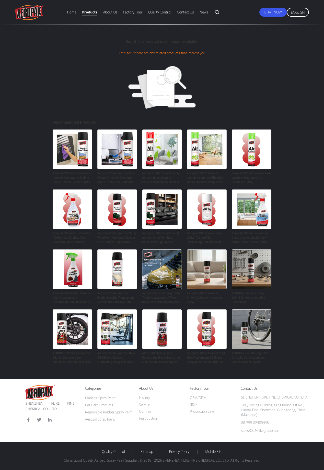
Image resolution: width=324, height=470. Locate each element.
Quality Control (159, 12)
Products (89, 12)
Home (71, 12)
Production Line (202, 411)
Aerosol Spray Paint (100, 419)
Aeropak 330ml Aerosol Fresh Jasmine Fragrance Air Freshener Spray (251, 178)
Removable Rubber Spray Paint (109, 412)
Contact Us (185, 12)
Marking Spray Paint (100, 398)
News (204, 12)
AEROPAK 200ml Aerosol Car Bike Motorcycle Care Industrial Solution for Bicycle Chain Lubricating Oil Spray (72, 358)
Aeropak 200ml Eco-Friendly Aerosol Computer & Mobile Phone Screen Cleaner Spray (71, 178)
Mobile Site (213, 451)
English (298, 12)
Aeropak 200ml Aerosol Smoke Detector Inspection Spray (205, 298)
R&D (193, 404)
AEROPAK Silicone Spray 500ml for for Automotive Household (248, 298)
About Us (110, 12)
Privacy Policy (179, 451)
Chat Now (273, 12)
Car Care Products (99, 405)
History (144, 397)
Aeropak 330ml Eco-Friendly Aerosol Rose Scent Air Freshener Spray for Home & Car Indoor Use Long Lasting (161, 178)
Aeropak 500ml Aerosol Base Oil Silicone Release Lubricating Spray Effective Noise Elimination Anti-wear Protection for (116, 358)
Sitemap (147, 451)
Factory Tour (132, 12)
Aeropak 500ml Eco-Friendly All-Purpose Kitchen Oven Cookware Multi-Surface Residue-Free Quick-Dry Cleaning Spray (71, 238)
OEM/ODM (198, 397)
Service (144, 404)
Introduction (148, 418)
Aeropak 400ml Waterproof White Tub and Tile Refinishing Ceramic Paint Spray (205, 238)
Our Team (146, 411)
